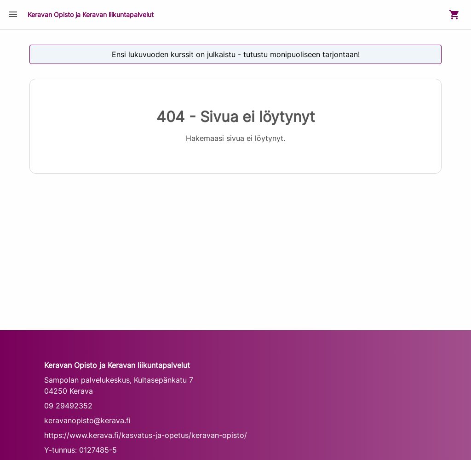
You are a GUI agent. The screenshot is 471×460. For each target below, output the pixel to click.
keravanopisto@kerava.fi (87, 420)
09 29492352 (68, 405)
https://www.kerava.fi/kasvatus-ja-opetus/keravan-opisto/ (145, 435)
